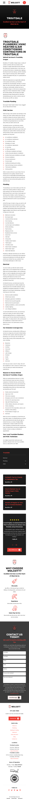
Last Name (6, 656)
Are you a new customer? (9, 673)
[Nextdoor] (20, 790)
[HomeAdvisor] (14, 790)
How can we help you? (8, 677)
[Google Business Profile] (17, 790)
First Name (6, 652)
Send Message (14, 697)
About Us (14, 725)
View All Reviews (14, 550)
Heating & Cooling (14, 730)
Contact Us (14, 718)
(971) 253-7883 (14, 443)
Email (5, 664)
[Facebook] (9, 790)
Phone (5, 660)
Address (5, 668)
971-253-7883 (14, 711)
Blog (14, 736)
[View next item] (16, 545)
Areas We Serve (14, 734)
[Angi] (11, 790)
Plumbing (14, 727)
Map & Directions (14, 750)
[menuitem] (14, 457)
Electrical (14, 732)
